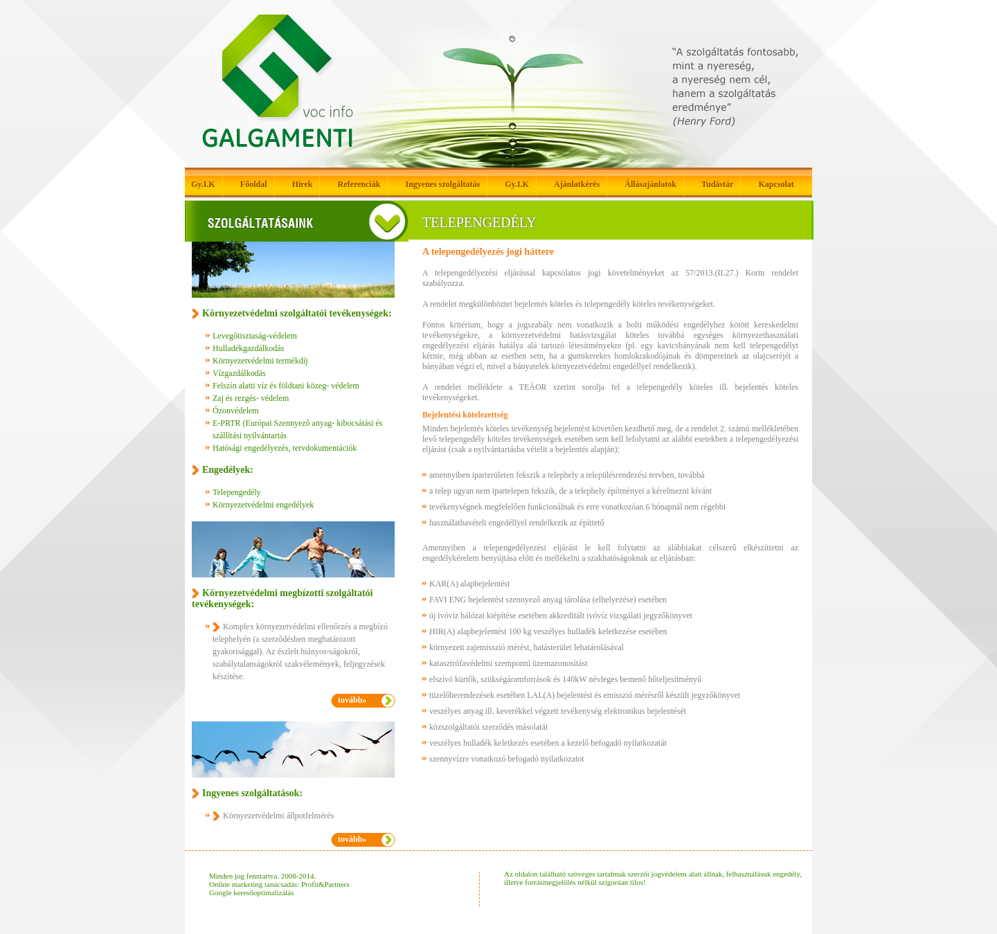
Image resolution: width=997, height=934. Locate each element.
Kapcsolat (775, 184)
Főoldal (253, 184)
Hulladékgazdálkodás (248, 348)
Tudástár (717, 184)
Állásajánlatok (650, 184)
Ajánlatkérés (577, 184)
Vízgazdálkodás (239, 373)
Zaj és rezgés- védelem (251, 398)
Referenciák (359, 184)
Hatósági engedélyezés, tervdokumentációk (285, 448)
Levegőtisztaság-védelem (255, 336)
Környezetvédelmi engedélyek (263, 505)
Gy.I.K (203, 184)
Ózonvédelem (236, 410)
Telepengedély (237, 492)
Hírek (302, 184)
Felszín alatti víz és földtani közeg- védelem (286, 385)
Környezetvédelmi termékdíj (260, 361)
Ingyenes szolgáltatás (442, 184)
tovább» (352, 700)
